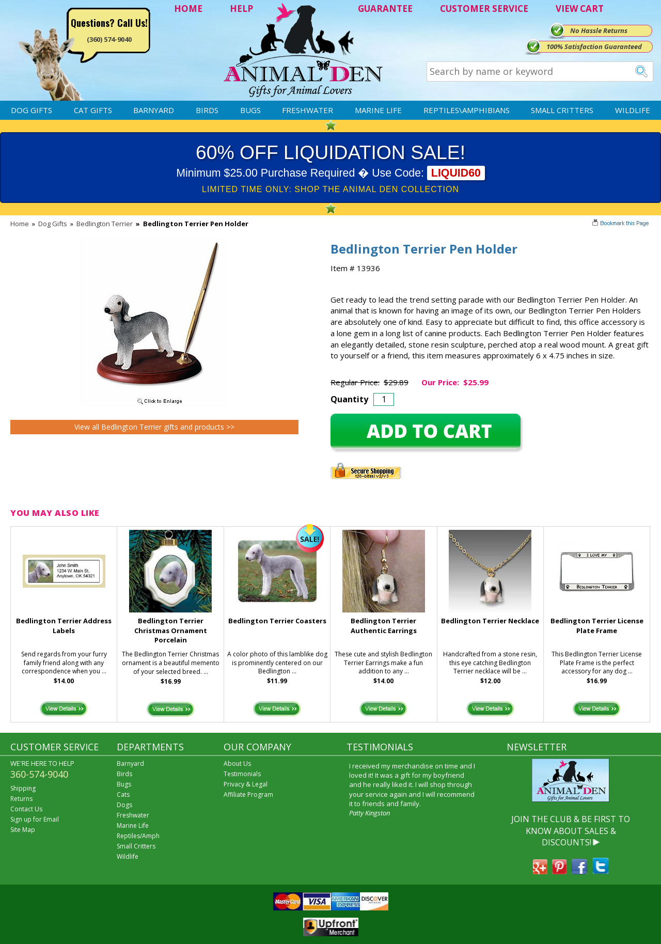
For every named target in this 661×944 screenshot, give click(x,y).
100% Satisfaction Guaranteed (594, 46)
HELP (241, 8)
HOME (188, 8)
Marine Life (378, 110)
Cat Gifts (93, 110)
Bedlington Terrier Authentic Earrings (384, 625)
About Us (237, 763)
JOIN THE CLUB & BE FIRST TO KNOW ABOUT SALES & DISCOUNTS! (570, 830)
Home (19, 223)
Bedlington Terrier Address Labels (64, 625)
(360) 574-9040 (109, 39)
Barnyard (153, 110)
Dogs (124, 804)
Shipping (23, 788)
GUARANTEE (385, 8)
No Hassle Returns (598, 30)
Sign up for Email (34, 819)
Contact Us (26, 809)
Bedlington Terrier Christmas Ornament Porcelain (170, 630)
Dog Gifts (31, 110)
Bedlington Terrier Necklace (490, 620)
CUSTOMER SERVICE (484, 8)
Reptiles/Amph (138, 835)
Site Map (22, 829)
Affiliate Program (248, 794)
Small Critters (562, 110)
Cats (123, 794)
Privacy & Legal (245, 784)
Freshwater (307, 110)
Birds (207, 110)
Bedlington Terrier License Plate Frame (596, 625)
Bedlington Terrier (104, 223)
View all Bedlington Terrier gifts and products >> (154, 427)
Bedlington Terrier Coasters (277, 620)
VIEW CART (580, 8)
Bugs (250, 110)
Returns (21, 798)
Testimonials (242, 773)
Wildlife (632, 110)
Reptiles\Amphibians (466, 110)
